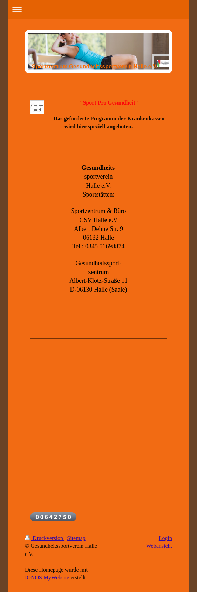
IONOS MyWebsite (47, 577)
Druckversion (44, 538)
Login (165, 538)
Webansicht (159, 546)
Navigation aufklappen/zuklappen (98, 9)
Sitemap (76, 538)
